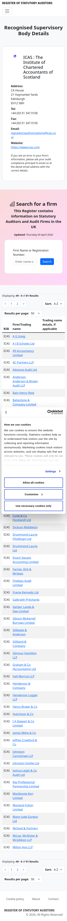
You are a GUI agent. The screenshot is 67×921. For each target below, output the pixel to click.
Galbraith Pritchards (26, 600)
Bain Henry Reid (23, 393)
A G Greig (19, 336)
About (36, 899)
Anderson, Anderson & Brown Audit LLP (25, 381)
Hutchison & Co (23, 714)
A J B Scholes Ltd (23, 344)
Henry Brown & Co (25, 707)
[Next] (23, 303)
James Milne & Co (24, 733)
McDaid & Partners (25, 828)
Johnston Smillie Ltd (26, 763)
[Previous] (5, 303)
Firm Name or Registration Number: (31, 252)
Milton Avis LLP (23, 847)
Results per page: (16, 313)
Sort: (48, 304)
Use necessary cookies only (33, 505)
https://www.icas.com (25, 147)
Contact (53, 899)
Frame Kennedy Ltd (26, 592)
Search (47, 262)
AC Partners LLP (23, 362)
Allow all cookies (33, 482)
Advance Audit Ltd (25, 370)
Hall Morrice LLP (23, 676)
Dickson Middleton (25, 527)
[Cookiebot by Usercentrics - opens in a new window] (48, 412)
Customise (34, 494)
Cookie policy (15, 899)
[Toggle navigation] (7, 11)
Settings (50, 471)
